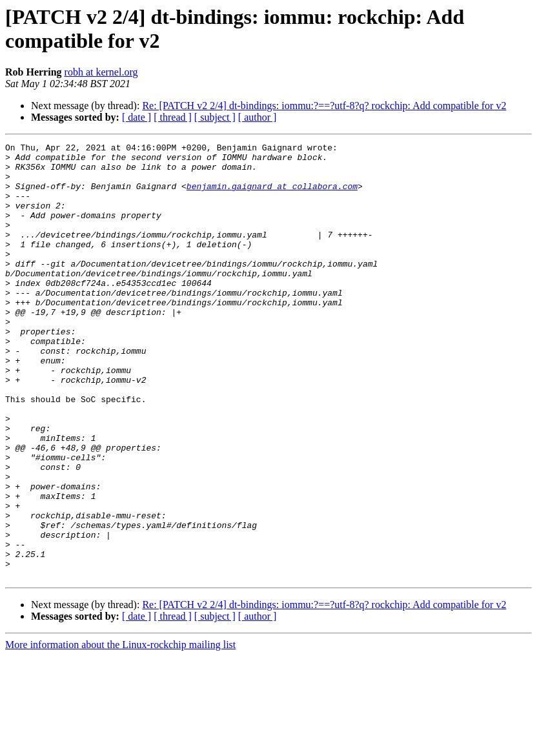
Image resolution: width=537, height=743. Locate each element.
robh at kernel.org (101, 71)
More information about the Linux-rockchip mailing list (120, 731)
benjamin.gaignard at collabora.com (272, 195)
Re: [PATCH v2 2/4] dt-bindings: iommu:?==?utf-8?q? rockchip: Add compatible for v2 (324, 105)
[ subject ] (215, 117)
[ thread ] (173, 117)
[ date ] (136, 117)
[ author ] (257, 117)
